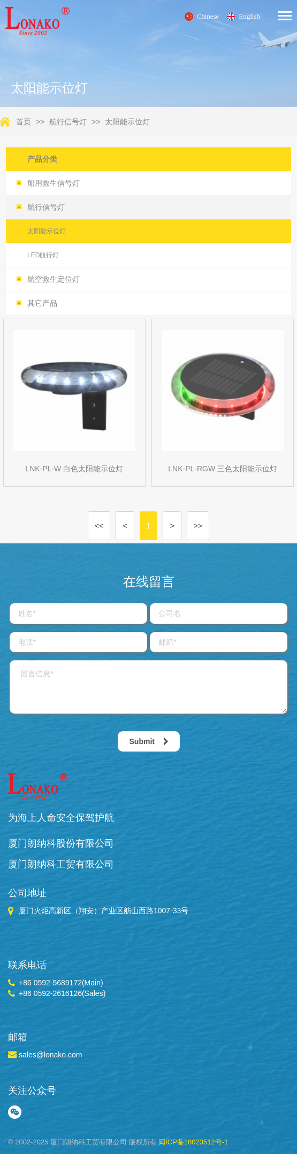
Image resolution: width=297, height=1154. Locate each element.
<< (99, 525)
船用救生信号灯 (48, 183)
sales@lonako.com (50, 1054)
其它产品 (37, 303)
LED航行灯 (43, 255)
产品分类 (42, 159)
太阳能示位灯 (127, 121)
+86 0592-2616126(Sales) (62, 993)
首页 (23, 121)
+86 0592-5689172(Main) (61, 982)
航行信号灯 (68, 121)
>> (198, 525)
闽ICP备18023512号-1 (193, 1142)
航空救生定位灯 (48, 279)
